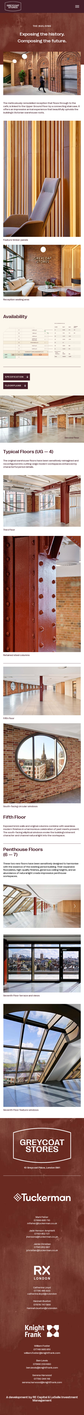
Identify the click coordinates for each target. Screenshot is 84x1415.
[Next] (74, 906)
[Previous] (9, 906)
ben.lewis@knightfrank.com (42, 1367)
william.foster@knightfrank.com (42, 1353)
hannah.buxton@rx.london (42, 1308)
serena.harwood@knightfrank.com (42, 1382)
